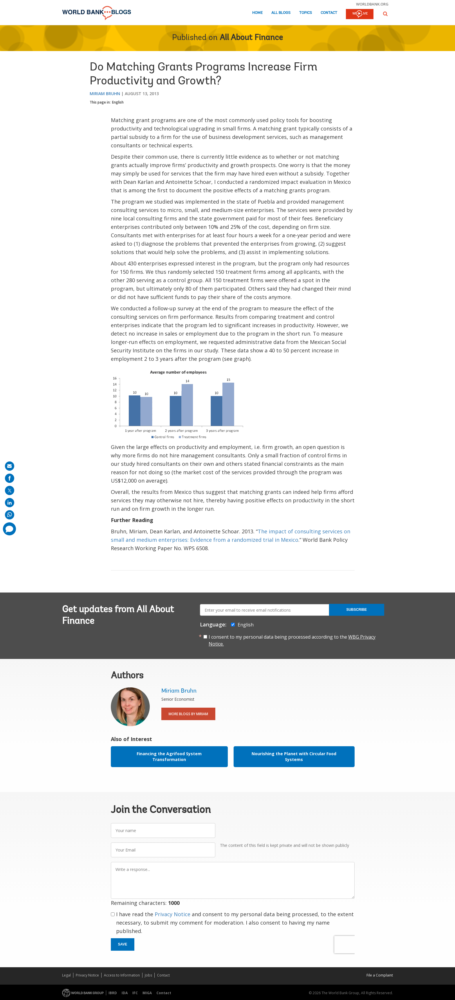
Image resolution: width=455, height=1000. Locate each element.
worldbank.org (372, 4)
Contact (329, 13)
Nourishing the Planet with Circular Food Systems (294, 756)
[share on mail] (9, 466)
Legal (66, 975)
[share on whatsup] (9, 514)
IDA (125, 992)
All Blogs (280, 13)
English (118, 102)
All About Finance (251, 38)
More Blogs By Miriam (188, 713)
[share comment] (9, 528)
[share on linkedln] (9, 502)
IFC (135, 992)
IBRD (113, 992)
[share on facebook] (9, 478)
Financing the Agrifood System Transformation (169, 756)
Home (257, 13)
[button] (385, 13)
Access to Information (122, 975)
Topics (305, 13)
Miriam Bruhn (105, 93)
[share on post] (9, 490)
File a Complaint (379, 975)
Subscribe (356, 610)
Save (122, 944)
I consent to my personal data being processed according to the (292, 640)
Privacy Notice (172, 914)
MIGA (147, 992)
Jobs (148, 975)
